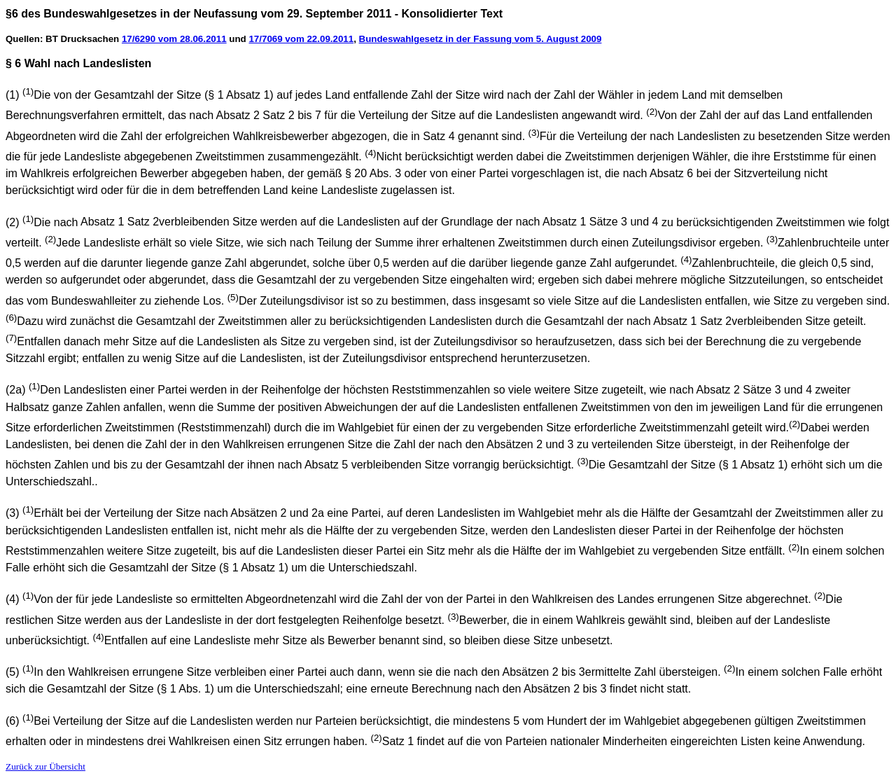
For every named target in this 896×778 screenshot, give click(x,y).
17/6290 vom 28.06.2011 (174, 39)
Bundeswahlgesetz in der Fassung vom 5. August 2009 (480, 39)
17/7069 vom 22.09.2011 (301, 39)
